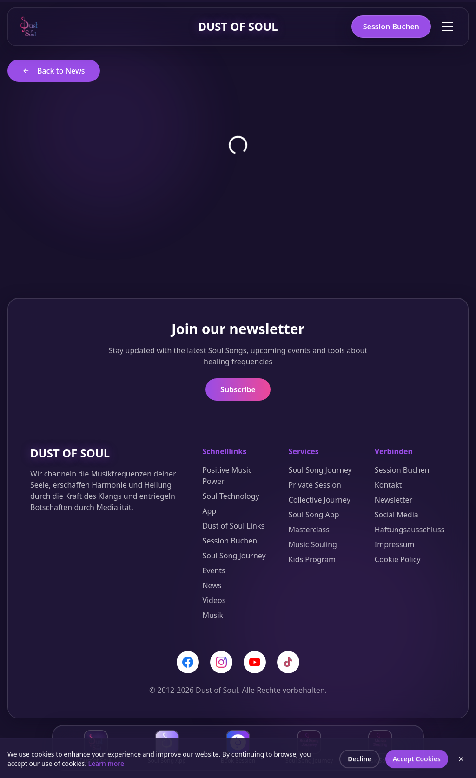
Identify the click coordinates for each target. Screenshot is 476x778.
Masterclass (309, 529)
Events (213, 570)
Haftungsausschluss (410, 529)
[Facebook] (188, 662)
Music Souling (313, 544)
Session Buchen (391, 26)
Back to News (53, 71)
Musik (212, 615)
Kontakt (388, 485)
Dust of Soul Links (233, 526)
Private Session (315, 485)
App (209, 511)
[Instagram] (221, 662)
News (211, 585)
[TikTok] (288, 662)
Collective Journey (319, 500)
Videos (213, 600)
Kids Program (312, 559)
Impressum (395, 544)
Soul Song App (314, 515)
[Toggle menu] (447, 26)
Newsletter (393, 500)
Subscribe (238, 389)
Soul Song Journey (233, 555)
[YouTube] (255, 662)
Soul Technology (230, 496)
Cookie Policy (398, 559)
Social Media (396, 515)
